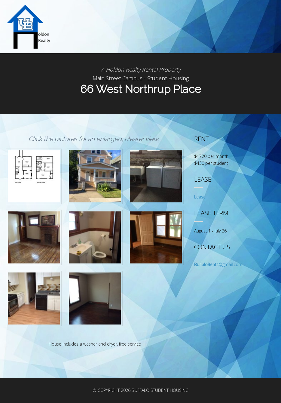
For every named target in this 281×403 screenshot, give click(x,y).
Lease (200, 197)
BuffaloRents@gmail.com (218, 264)
